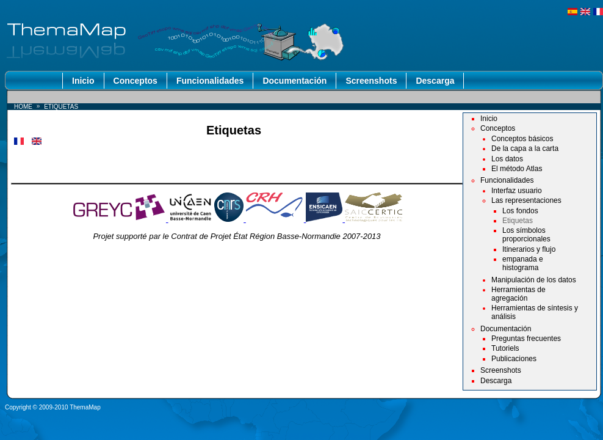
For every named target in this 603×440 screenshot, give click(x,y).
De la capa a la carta (524, 148)
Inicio (83, 81)
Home (23, 106)
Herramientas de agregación (518, 293)
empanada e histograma (522, 263)
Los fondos (520, 211)
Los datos (507, 159)
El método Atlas (516, 168)
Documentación (294, 81)
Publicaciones (513, 358)
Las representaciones (526, 200)
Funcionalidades (210, 81)
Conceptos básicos (522, 138)
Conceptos (135, 81)
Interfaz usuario (516, 190)
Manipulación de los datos (533, 280)
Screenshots (371, 81)
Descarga (435, 81)
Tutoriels (505, 348)
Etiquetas (517, 220)
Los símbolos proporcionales (526, 234)
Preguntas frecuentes (526, 338)
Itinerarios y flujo (528, 249)
